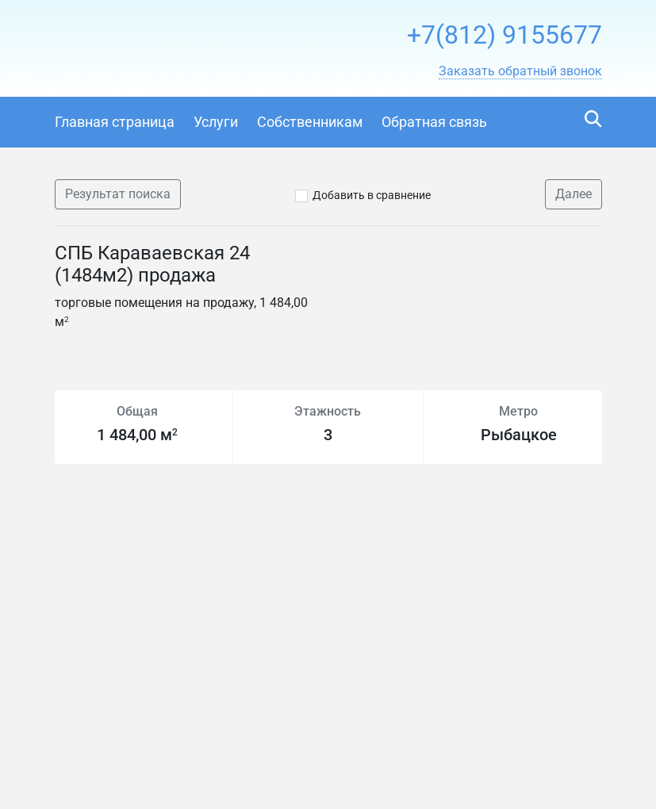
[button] (520, 71)
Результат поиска (118, 193)
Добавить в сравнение (372, 195)
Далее (573, 193)
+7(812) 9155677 (504, 35)
